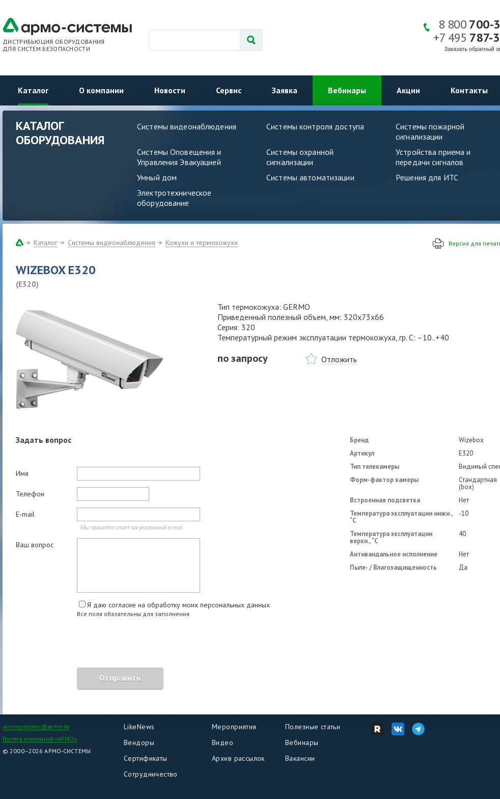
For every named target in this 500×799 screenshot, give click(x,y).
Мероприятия (234, 726)
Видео (222, 742)
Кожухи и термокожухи (201, 242)
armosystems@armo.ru (36, 726)
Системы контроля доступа (315, 126)
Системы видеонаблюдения (186, 126)
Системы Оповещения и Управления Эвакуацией (179, 157)
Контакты (469, 90)
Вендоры (139, 742)
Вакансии (300, 758)
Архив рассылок (238, 758)
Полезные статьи (312, 726)
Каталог (33, 90)
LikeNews (139, 726)
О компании (101, 90)
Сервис (228, 90)
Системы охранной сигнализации (300, 157)
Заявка (284, 90)
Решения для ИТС (427, 177)
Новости (169, 90)
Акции (408, 90)
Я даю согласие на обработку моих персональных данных (178, 604)
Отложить (339, 359)
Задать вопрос (43, 440)
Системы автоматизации (310, 177)
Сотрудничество (151, 774)
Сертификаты (146, 758)
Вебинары (347, 90)
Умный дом (157, 177)
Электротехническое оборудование (174, 198)
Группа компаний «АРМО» (40, 738)
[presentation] (93, 644)
